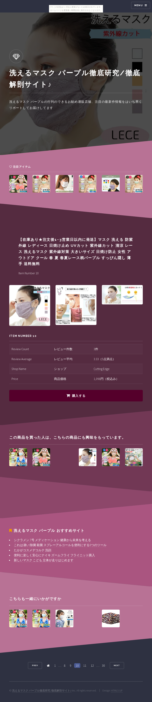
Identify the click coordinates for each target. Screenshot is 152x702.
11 (84, 665)
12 (92, 665)
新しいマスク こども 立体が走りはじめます (43, 560)
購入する (79, 396)
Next (117, 665)
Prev (35, 665)
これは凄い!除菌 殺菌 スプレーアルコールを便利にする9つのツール (60, 545)
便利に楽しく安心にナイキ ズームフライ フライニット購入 (54, 555)
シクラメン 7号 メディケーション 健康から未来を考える (52, 540)
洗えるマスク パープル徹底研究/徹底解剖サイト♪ (41, 690)
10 (77, 665)
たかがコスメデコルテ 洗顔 (32, 550)
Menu (138, 5)
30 (103, 665)
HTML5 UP (117, 690)
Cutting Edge (102, 369)
